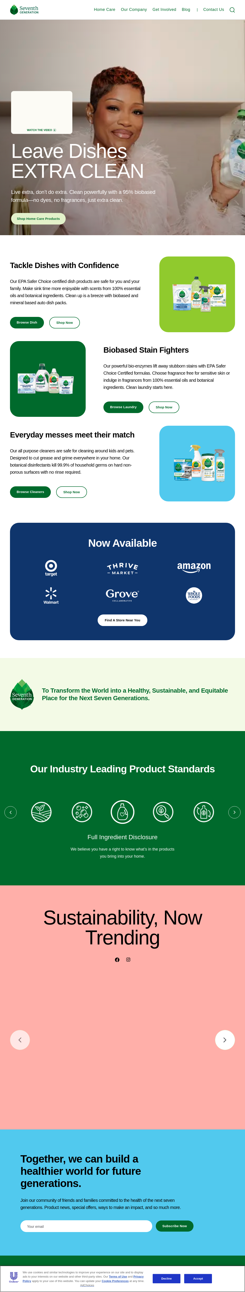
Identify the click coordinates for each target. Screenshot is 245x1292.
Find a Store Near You (122, 620)
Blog (186, 9)
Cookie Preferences (115, 1281)
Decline (166, 1278)
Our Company (134, 9)
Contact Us (213, 9)
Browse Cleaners (30, 492)
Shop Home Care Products (38, 219)
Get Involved (164, 9)
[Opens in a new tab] (51, 568)
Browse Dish (27, 322)
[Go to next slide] (225, 1040)
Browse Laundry (123, 407)
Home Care (104, 9)
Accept (198, 1278)
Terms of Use (118, 1276)
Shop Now (64, 322)
